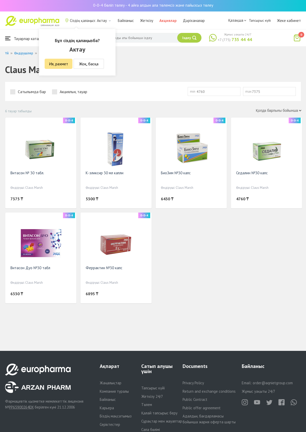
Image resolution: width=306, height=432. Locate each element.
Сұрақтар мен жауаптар (161, 421)
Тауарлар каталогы (26, 38)
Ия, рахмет (58, 63)
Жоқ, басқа (88, 63)
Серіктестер (110, 424)
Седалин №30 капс (252, 172)
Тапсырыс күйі (260, 20)
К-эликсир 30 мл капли (104, 172)
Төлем (146, 404)
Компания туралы (114, 391)
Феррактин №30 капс (104, 267)
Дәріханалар (194, 20)
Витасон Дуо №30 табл (30, 267)
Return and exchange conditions (209, 391)
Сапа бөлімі (150, 429)
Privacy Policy (193, 382)
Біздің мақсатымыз (116, 416)
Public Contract (195, 399)
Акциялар (168, 20)
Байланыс (126, 20)
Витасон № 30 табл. (27, 172)
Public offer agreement (202, 407)
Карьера (107, 407)
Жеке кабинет (289, 20)
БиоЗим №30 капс (176, 172)
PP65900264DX (21, 407)
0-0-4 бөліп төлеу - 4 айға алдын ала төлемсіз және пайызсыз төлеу (153, 5)
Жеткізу (146, 20)
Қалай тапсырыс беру (159, 413)
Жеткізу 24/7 (152, 396)
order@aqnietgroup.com (273, 382)
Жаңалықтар (110, 382)
